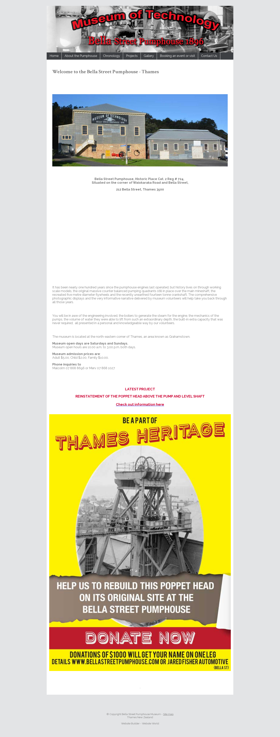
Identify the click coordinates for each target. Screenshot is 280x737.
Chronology (111, 56)
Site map (168, 714)
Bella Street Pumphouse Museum (141, 714)
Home (54, 56)
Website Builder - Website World (140, 723)
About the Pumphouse (81, 56)
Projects (132, 56)
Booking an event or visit (177, 56)
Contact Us (209, 56)
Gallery (149, 56)
